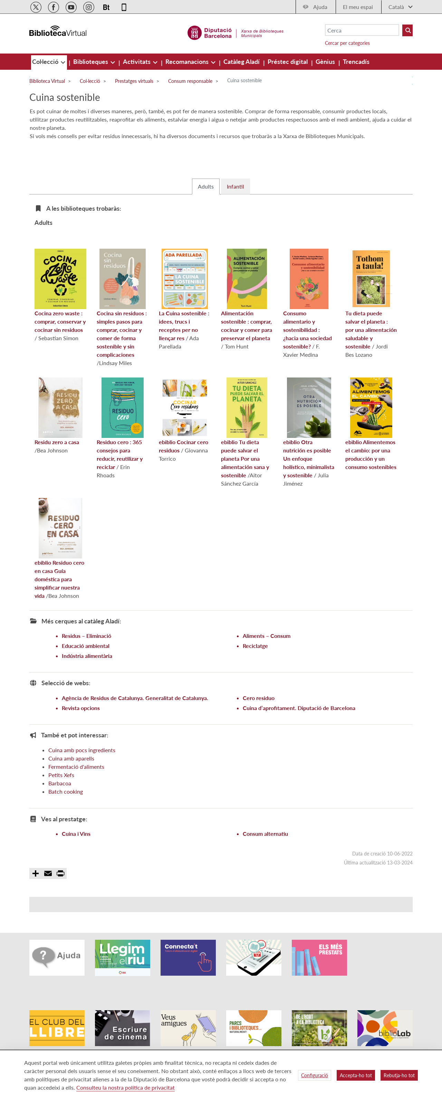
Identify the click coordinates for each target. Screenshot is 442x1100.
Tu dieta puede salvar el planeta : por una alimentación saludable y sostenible (371, 318)
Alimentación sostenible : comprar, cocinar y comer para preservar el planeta (246, 314)
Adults (206, 205)
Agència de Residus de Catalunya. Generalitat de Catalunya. (135, 717)
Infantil (235, 205)
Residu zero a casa (59, 430)
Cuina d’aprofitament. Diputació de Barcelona (299, 727)
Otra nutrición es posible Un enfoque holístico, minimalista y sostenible (308, 446)
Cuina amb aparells (71, 777)
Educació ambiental (85, 664)
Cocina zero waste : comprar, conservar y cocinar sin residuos (60, 310)
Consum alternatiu (265, 852)
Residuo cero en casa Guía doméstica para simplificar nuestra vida (59, 567)
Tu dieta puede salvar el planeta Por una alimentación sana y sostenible (245, 446)
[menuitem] (46, 61)
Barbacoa (59, 802)
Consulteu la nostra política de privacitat (125, 1087)
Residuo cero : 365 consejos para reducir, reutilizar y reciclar (120, 442)
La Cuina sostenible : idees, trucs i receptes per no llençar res (184, 314)
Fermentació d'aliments (76, 785)
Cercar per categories (347, 43)
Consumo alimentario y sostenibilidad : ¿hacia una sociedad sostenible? (307, 318)
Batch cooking (65, 810)
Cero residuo (259, 717)
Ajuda (320, 6)
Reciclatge (255, 664)
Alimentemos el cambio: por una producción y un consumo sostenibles (370, 442)
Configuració (314, 1075)
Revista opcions (81, 727)
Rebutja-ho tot (399, 1075)
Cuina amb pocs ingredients (81, 769)
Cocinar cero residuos (184, 434)
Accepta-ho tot (356, 1075)
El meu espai (358, 6)
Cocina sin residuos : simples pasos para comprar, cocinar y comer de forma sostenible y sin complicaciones (122, 322)
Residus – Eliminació (86, 654)
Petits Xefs (61, 794)
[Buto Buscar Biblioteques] (407, 30)
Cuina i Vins (76, 852)
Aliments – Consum (266, 654)
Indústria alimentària (87, 674)
